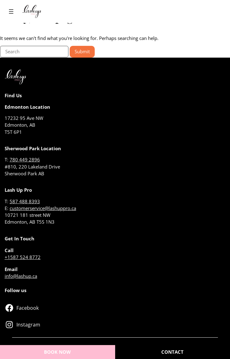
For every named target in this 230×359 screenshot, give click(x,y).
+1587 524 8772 (23, 257)
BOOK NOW (57, 352)
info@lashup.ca (21, 276)
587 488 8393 (25, 201)
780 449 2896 (25, 159)
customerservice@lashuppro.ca (43, 208)
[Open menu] (11, 11)
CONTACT (172, 352)
